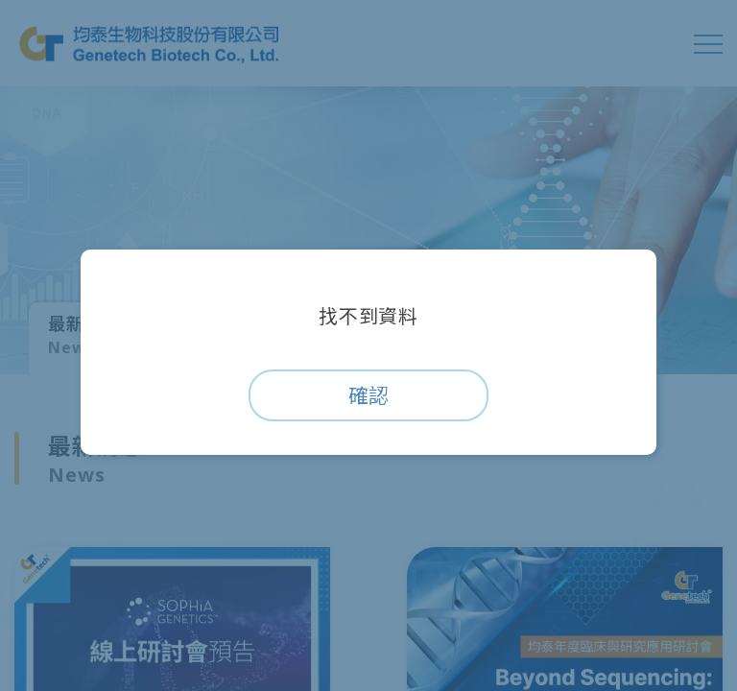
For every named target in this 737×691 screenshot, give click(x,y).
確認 (368, 395)
